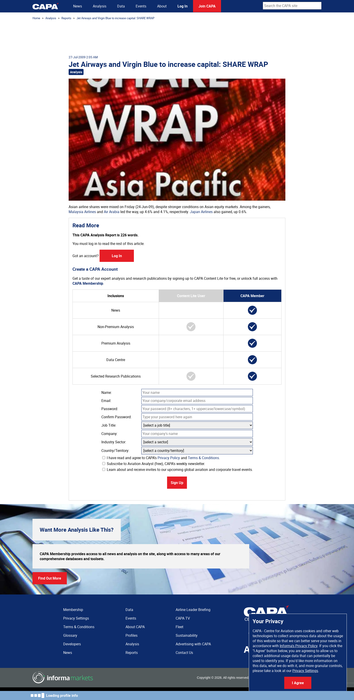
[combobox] (292, 5)
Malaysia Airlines (82, 211)
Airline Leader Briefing (193, 609)
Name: (106, 392)
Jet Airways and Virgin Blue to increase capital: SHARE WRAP (115, 18)
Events (141, 6)
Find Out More (49, 578)
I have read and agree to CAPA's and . (161, 457)
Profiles (131, 635)
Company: (109, 433)
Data (121, 6)
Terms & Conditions (203, 457)
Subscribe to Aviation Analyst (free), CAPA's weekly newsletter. (153, 463)
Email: (106, 400)
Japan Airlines (201, 211)
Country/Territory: (115, 450)
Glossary (70, 635)
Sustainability (187, 635)
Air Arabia (111, 211)
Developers (72, 643)
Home (36, 18)
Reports (66, 18)
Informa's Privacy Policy (298, 645)
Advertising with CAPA (193, 643)
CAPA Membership (87, 283)
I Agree (298, 682)
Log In (182, 6)
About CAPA (135, 626)
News (77, 6)
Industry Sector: (113, 441)
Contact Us (184, 652)
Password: (109, 408)
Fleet (179, 626)
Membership (73, 609)
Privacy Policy (169, 457)
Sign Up (177, 482)
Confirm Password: (116, 416)
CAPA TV (183, 618)
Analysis (99, 6)
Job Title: (108, 425)
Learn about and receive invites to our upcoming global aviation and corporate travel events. (177, 469)
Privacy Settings (305, 670)
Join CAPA (207, 6)
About (162, 6)
